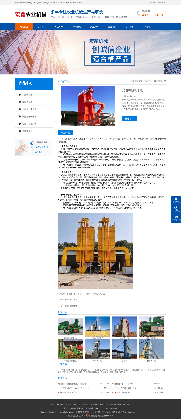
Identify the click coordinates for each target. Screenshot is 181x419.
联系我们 (152, 3)
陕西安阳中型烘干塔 (100, 372)
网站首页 (24, 27)
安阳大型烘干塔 (71, 299)
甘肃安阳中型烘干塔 (83, 372)
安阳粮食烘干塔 (29, 109)
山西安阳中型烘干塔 (117, 372)
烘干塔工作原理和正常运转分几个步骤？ (74, 388)
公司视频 (129, 27)
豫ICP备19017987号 (76, 416)
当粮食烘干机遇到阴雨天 (123, 392)
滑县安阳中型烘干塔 (104, 370)
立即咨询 (38, 152)
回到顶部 (126, 405)
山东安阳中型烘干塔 (121, 370)
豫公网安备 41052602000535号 (99, 416)
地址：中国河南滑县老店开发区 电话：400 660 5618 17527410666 (90, 408)
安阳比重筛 (27, 131)
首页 (141, 81)
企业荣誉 (112, 27)
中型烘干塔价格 (84, 294)
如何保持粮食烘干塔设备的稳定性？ (73, 384)
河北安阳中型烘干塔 (139, 370)
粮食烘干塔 (120, 412)
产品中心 (148, 81)
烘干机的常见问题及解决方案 (124, 388)
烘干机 (103, 412)
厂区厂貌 (59, 27)
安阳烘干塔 (27, 95)
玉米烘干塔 (110, 412)
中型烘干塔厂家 (99, 294)
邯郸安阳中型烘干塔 (69, 370)
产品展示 (94, 27)
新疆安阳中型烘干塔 (66, 372)
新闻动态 (77, 27)
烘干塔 (97, 412)
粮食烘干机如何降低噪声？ (123, 384)
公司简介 (41, 27)
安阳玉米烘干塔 (29, 116)
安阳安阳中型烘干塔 (87, 370)
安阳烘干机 (27, 102)
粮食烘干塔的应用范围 (68, 392)
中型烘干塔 (71, 294)
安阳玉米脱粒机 (29, 124)
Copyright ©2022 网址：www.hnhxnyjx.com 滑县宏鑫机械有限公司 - (68, 412)
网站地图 (161, 3)
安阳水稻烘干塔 (71, 306)
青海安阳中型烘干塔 (156, 370)
